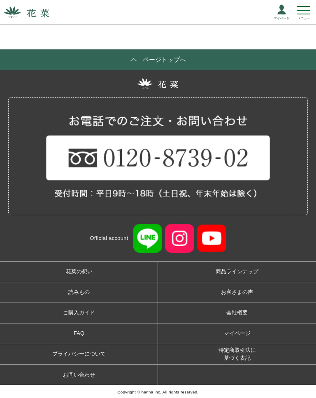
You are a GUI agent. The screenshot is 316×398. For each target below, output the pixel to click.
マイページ (237, 333)
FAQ (79, 333)
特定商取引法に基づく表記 (237, 354)
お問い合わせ (79, 375)
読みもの (79, 292)
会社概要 (237, 313)
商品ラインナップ (237, 271)
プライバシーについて (79, 354)
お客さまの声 (237, 292)
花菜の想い (79, 271)
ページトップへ (164, 59)
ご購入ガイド (79, 313)
